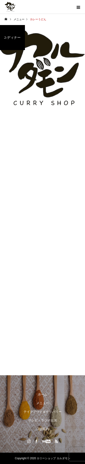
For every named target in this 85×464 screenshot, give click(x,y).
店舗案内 (42, 429)
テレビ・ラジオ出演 (42, 420)
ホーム (42, 394)
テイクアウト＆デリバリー (43, 411)
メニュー (42, 403)
